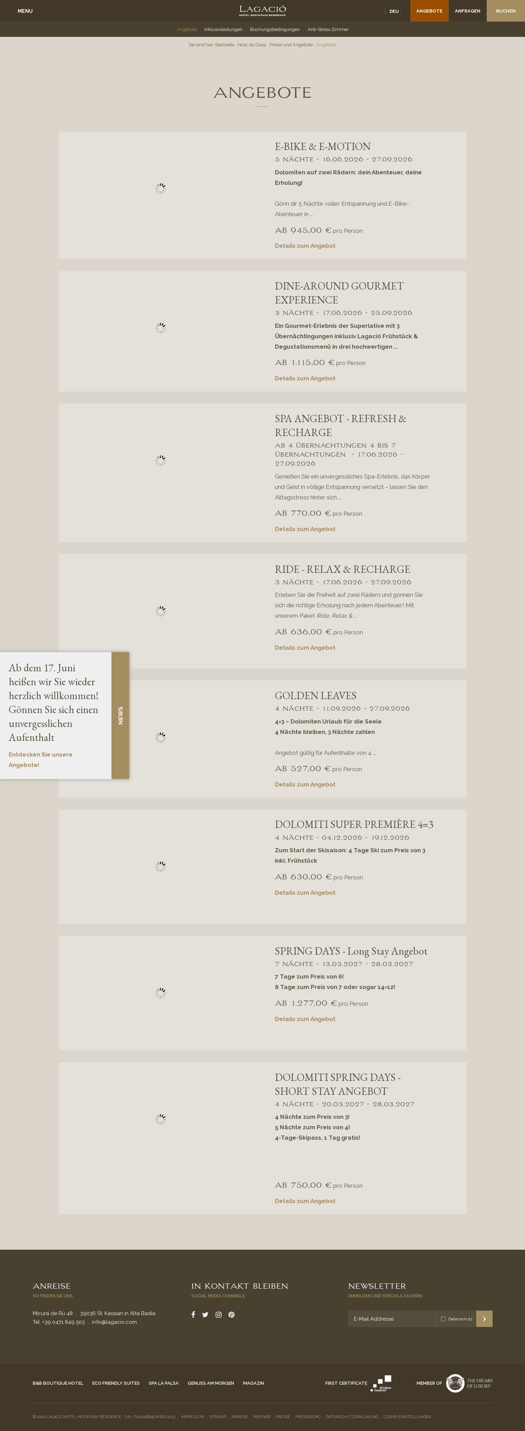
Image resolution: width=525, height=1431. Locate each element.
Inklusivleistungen (223, 29)
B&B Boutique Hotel (58, 1383)
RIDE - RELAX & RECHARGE (342, 569)
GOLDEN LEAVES (316, 695)
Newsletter (377, 1285)
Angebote (429, 11)
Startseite (224, 44)
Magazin (253, 1383)
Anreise (52, 1285)
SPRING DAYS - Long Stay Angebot (351, 951)
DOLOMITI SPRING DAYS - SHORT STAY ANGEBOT (338, 1084)
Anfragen (467, 11)
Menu (25, 11)
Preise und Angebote (291, 44)
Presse (283, 1417)
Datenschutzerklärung (352, 1417)
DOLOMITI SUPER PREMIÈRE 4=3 (354, 824)
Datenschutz (460, 1319)
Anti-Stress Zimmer (328, 29)
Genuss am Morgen (211, 1383)
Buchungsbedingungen (275, 29)
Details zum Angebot (305, 245)
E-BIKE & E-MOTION (323, 146)
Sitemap (217, 1417)
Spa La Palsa (164, 1383)
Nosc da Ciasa (252, 44)
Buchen (506, 11)
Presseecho (308, 1417)
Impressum (192, 1417)
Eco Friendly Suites (116, 1383)
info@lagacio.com (114, 1322)
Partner (261, 1417)
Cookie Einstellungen (407, 1417)
